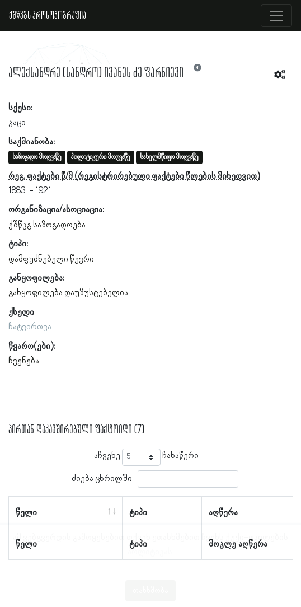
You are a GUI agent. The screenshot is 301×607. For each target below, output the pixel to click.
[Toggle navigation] (276, 15)
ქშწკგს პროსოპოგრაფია (47, 15)
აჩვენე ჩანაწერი (146, 457)
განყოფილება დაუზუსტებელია (68, 293)
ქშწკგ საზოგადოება (47, 225)
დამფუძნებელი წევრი (51, 259)
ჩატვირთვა (29, 327)
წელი (26, 513)
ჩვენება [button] (23, 361)
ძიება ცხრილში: (155, 479)
